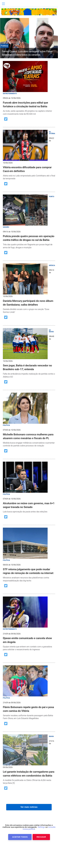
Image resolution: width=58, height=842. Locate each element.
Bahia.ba (19, 4)
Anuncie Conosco (50, 832)
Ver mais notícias (29, 807)
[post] (29, 88)
